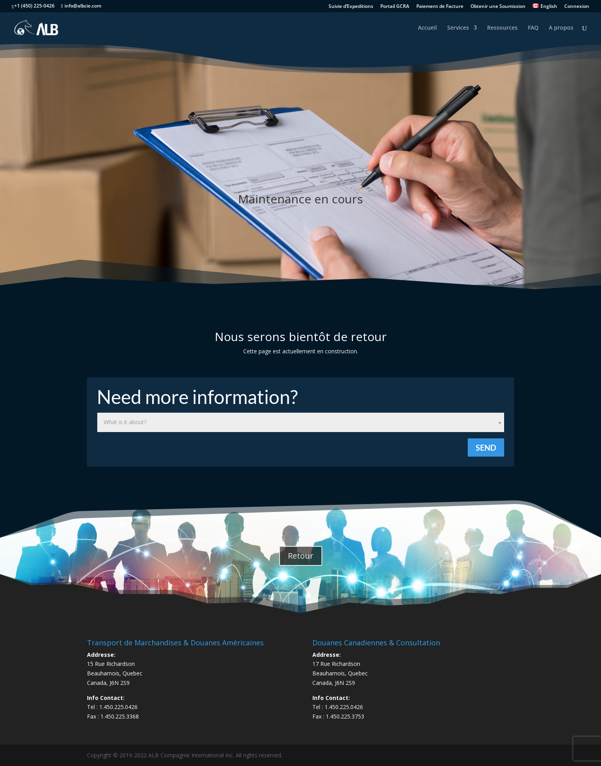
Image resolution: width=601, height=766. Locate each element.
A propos (561, 28)
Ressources (502, 28)
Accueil (427, 28)
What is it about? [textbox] (125, 422)
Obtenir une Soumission (498, 6)
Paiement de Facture (439, 6)
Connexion (576, 6)
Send (486, 447)
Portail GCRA (394, 6)
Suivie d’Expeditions (351, 6)
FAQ (533, 28)
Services (458, 28)
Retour (301, 555)
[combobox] (300, 422)
